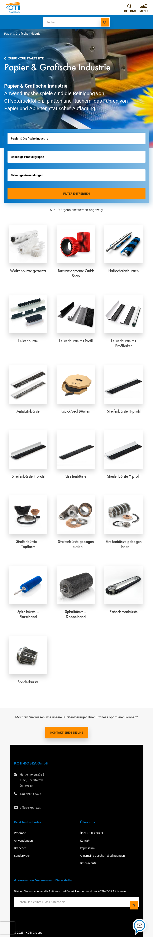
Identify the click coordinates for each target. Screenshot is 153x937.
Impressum (87, 848)
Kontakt (85, 840)
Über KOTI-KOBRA (92, 833)
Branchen (20, 848)
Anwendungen (23, 840)
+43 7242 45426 (129, 7)
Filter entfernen (76, 193)
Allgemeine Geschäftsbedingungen (102, 855)
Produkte (20, 833)
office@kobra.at (30, 807)
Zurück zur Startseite (26, 58)
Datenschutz (88, 863)
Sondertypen (22, 855)
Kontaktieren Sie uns (66, 732)
